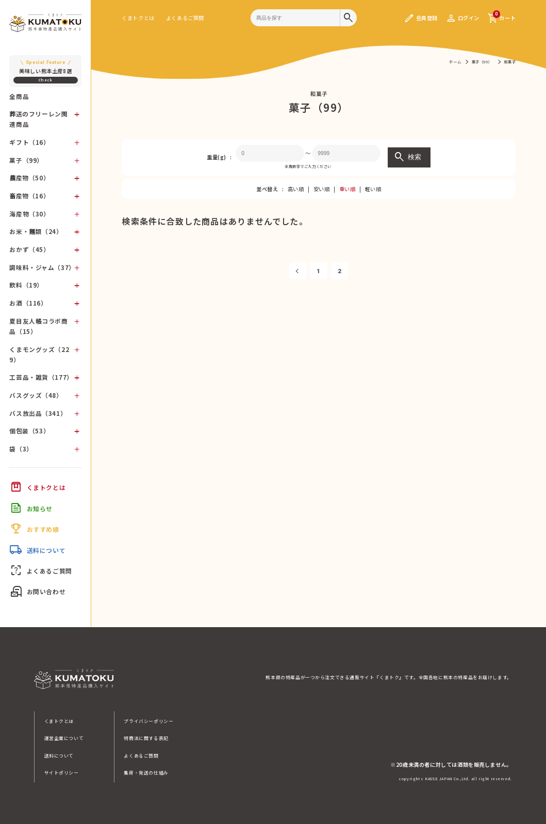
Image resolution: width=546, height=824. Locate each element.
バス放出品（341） (38, 413)
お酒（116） (28, 302)
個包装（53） (29, 430)
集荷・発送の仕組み (146, 772)
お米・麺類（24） (35, 231)
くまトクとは (138, 18)
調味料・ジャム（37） (42, 267)
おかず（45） (29, 249)
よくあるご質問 (185, 18)
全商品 (19, 96)
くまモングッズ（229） (39, 354)
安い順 (321, 189)
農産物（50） (29, 177)
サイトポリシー (61, 772)
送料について (59, 755)
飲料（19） (26, 284)
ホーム (455, 61)
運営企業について (64, 738)
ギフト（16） (29, 142)
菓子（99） (26, 160)
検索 (407, 157)
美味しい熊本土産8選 (45, 67)
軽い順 (373, 189)
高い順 (296, 189)
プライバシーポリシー (148, 721)
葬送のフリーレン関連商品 (38, 118)
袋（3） (20, 448)
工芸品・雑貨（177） (41, 377)
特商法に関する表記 (146, 738)
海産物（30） (29, 213)
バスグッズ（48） (35, 395)
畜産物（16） (29, 195)
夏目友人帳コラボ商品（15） (38, 325)
